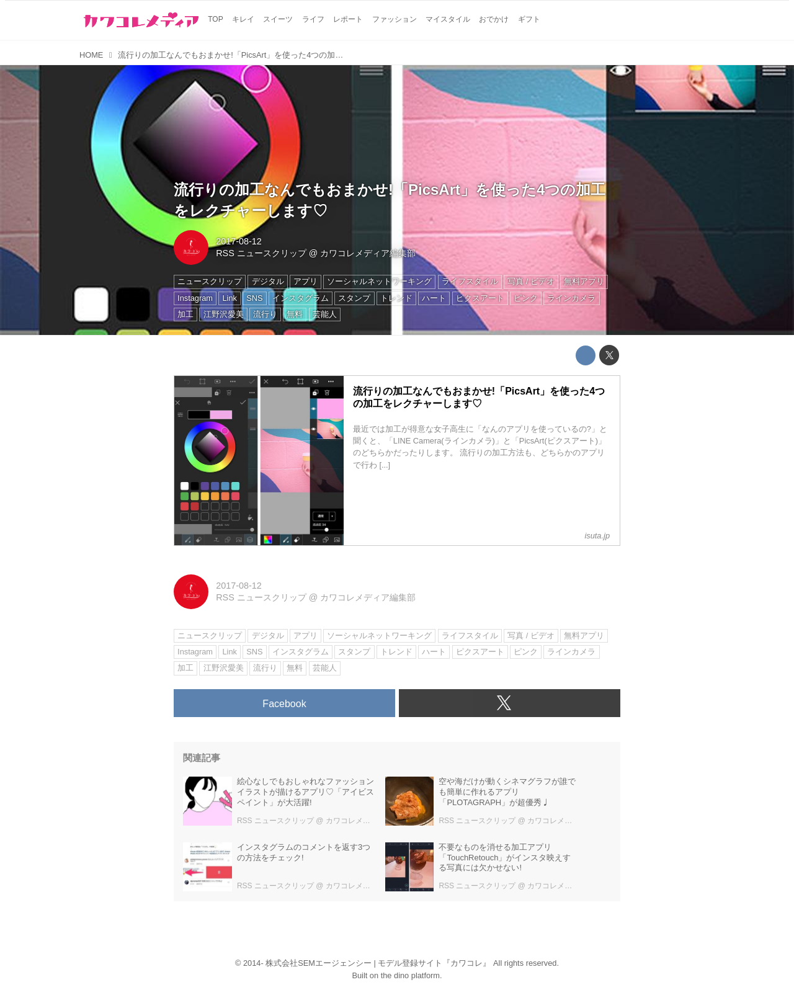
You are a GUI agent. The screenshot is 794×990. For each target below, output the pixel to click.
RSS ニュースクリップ (261, 253)
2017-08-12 (239, 241)
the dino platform (410, 975)
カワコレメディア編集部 (368, 253)
